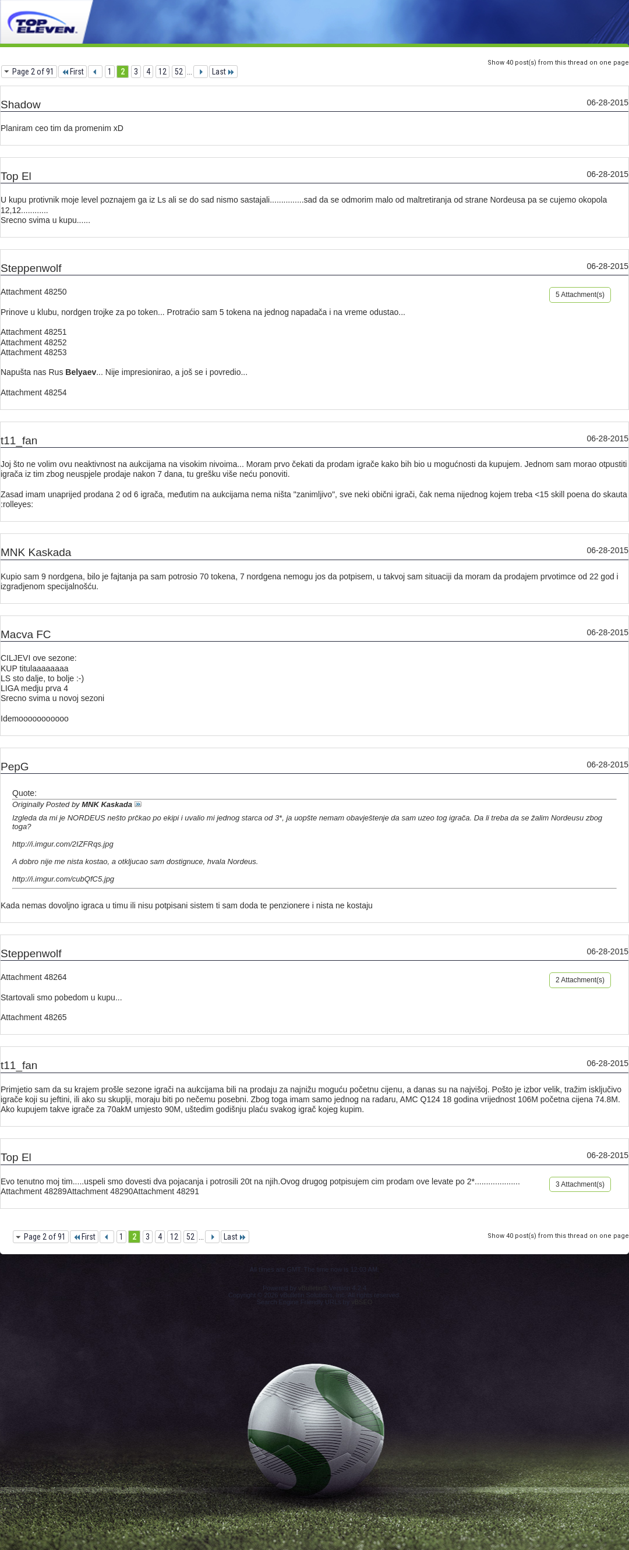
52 (179, 71)
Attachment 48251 (34, 332)
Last (223, 71)
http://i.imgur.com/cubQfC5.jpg (63, 879)
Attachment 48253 (34, 352)
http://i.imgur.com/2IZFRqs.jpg (63, 844)
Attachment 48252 (34, 342)
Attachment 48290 (100, 1191)
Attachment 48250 (34, 291)
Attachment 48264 (34, 977)
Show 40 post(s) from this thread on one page (558, 62)
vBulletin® (312, 1287)
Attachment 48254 (34, 392)
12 (162, 71)
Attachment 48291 (166, 1191)
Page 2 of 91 (33, 71)
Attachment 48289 (34, 1191)
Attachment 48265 (34, 1017)
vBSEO (361, 1301)
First (72, 71)
